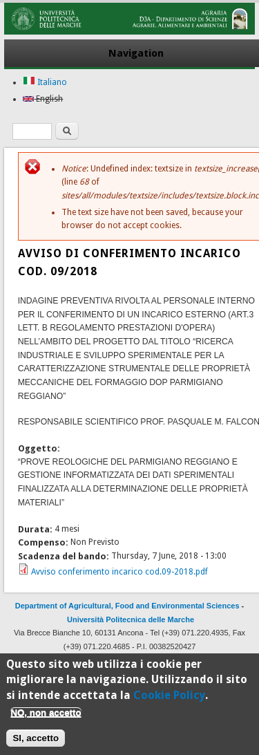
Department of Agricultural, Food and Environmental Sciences (127, 606)
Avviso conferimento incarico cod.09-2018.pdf (119, 572)
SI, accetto (35, 742)
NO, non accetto (45, 716)
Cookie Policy (169, 698)
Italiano (45, 82)
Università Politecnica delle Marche (130, 619)
